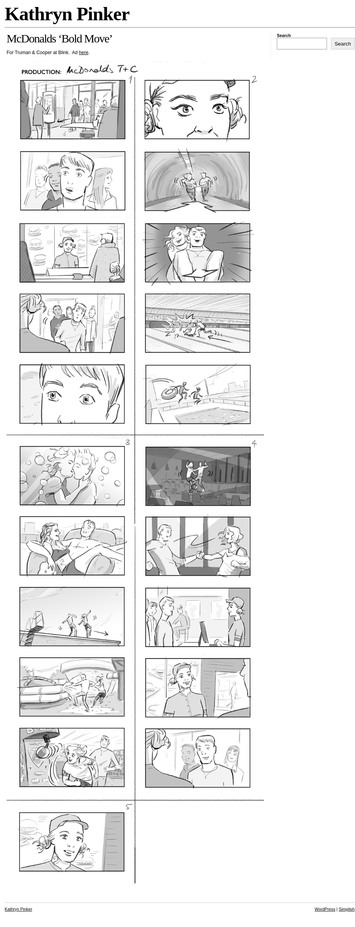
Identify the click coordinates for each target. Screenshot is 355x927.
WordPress (325, 909)
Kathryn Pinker (67, 14)
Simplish (347, 909)
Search (284, 35)
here (83, 52)
